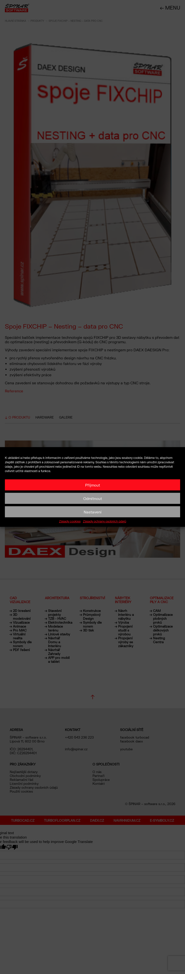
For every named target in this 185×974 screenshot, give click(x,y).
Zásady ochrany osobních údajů (104, 521)
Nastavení (93, 511)
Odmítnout (92, 498)
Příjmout (92, 485)
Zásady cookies (70, 521)
